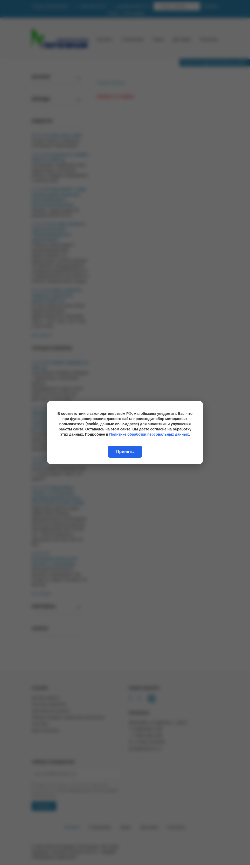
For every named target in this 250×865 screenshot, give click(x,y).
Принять (125, 451)
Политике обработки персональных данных (149, 434)
